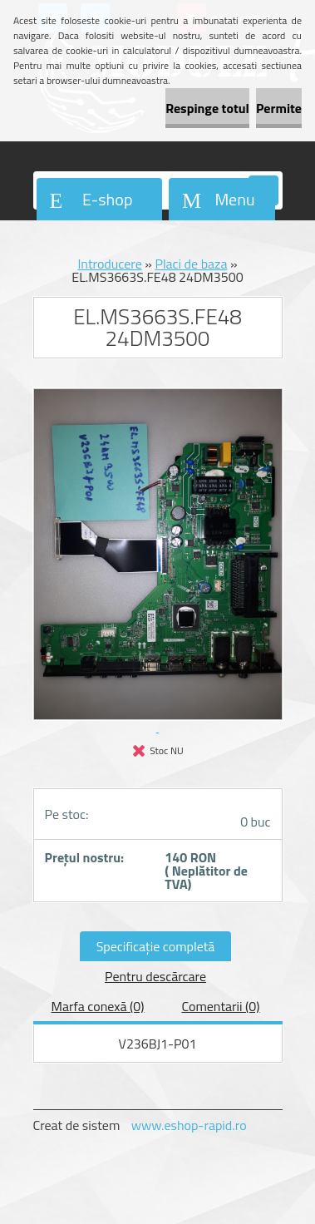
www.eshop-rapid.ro (189, 1125)
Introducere (109, 264)
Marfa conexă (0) (97, 1006)
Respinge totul (207, 108)
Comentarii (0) (220, 1006)
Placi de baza (191, 264)
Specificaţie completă (155, 946)
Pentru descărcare (155, 976)
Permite (279, 108)
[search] (263, 191)
